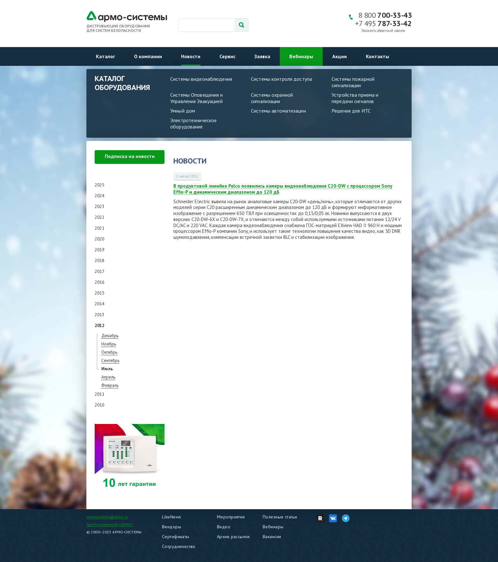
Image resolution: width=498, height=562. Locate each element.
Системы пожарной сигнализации (353, 82)
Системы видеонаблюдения (201, 79)
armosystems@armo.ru (107, 516)
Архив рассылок (233, 536)
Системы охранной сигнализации (272, 98)
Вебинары (301, 56)
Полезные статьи (280, 517)
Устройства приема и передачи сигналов (355, 98)
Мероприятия (231, 517)
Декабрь (109, 335)
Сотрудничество (179, 546)
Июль (107, 368)
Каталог (105, 56)
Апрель (108, 377)
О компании (148, 56)
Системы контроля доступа (281, 79)
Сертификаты (175, 536)
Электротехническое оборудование (193, 123)
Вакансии (272, 536)
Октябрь (109, 352)
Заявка (262, 56)
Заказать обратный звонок (383, 31)
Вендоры (171, 527)
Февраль (109, 385)
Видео (223, 527)
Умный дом (182, 111)
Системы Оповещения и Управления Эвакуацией (196, 98)
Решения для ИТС (351, 111)
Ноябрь (108, 344)
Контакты (377, 56)
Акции (339, 56)
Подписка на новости (130, 156)
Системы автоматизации (278, 111)
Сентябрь (110, 360)
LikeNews (171, 517)
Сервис (227, 56)
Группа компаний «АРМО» (109, 524)
